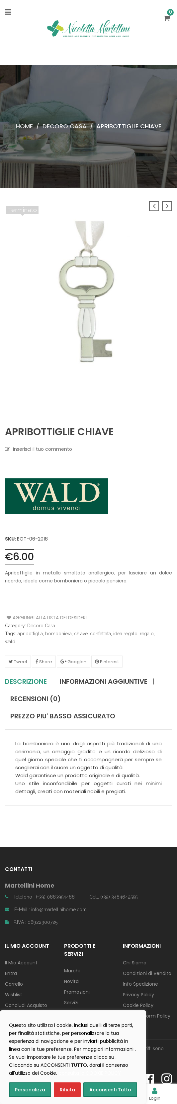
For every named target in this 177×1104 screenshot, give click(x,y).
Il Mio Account (21, 962)
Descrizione (26, 681)
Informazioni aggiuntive (103, 681)
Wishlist (13, 994)
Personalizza (30, 1089)
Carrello (14, 984)
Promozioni (77, 992)
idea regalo (125, 633)
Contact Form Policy (146, 1016)
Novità (71, 981)
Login (154, 1094)
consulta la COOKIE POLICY (90, 1073)
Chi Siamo (134, 962)
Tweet (18, 662)
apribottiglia (30, 633)
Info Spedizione (140, 984)
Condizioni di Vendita (147, 973)
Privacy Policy (138, 994)
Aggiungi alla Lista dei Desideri (31, 617)
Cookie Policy (138, 1005)
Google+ (73, 662)
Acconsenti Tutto (110, 1089)
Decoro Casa (65, 126)
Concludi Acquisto (26, 1005)
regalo (147, 633)
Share (44, 662)
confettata (100, 633)
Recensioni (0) (35, 699)
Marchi (72, 970)
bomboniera (58, 633)
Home (24, 126)
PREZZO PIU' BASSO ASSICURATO (62, 716)
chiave (81, 633)
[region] (73, 1057)
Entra (11, 973)
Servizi (71, 1002)
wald (10, 641)
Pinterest (107, 662)
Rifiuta (67, 1089)
